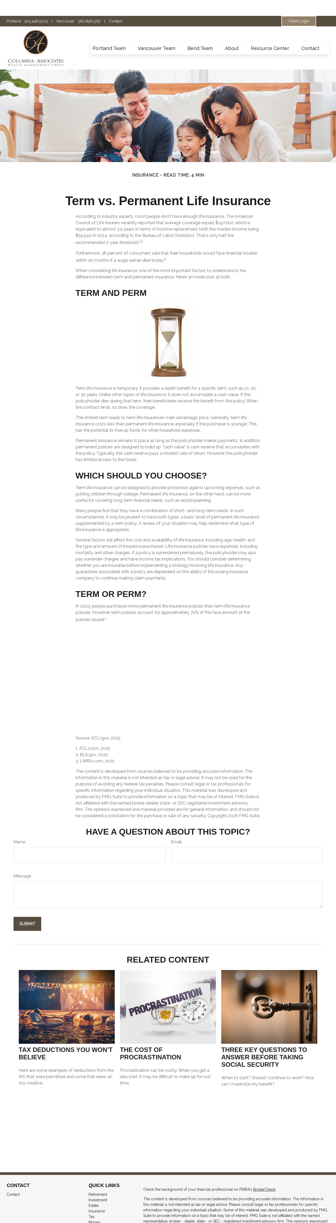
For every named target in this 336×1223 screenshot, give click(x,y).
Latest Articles (100, 1217)
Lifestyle (96, 1212)
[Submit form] (27, 908)
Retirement (98, 1178)
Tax (91, 1201)
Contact (115, 5)
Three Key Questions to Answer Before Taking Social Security (264, 1041)
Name (19, 826)
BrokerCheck (264, 1173)
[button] (109, 32)
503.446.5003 (36, 5)
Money (94, 1206)
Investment (98, 1184)
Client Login (298, 5)
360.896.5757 (89, 5)
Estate (94, 1190)
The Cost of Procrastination (150, 1037)
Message (22, 860)
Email (176, 826)
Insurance (97, 1195)
